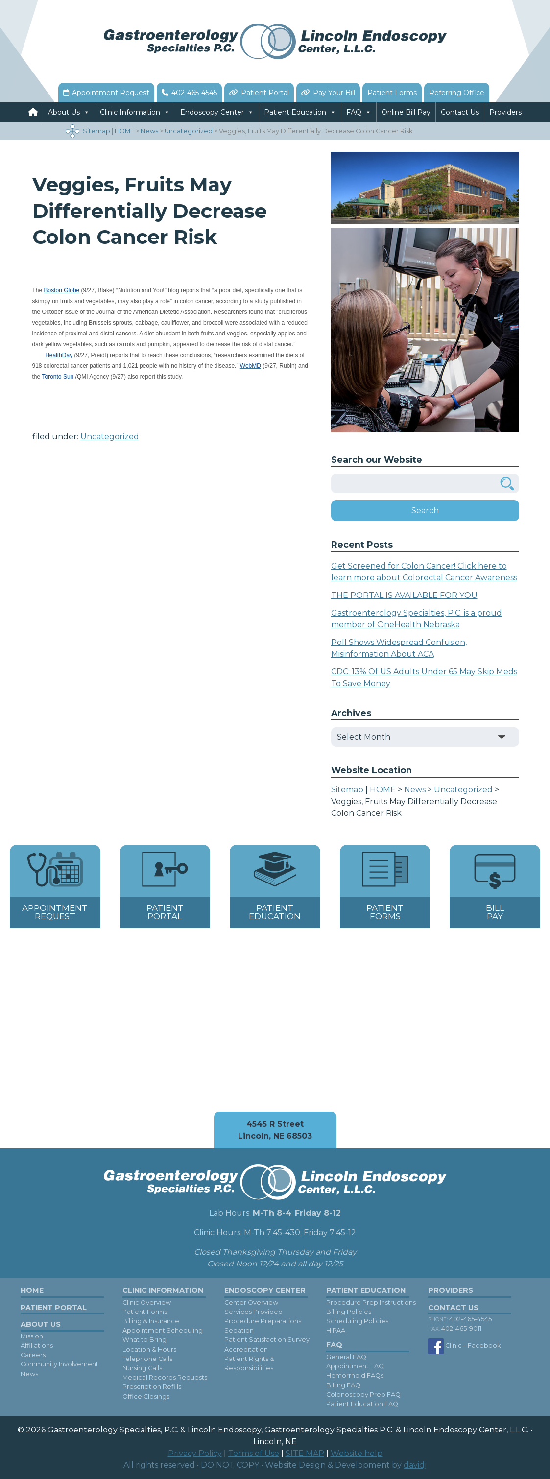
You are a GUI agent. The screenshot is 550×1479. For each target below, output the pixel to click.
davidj (415, 1465)
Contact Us (460, 112)
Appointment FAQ (355, 1366)
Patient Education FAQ (362, 1403)
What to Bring (144, 1340)
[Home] (33, 112)
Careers (33, 1355)
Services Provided (253, 1311)
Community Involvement (59, 1364)
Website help (357, 1453)
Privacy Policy (195, 1453)
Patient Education (295, 112)
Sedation (239, 1330)
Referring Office (456, 92)
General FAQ (346, 1356)
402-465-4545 (194, 92)
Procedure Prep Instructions (371, 1302)
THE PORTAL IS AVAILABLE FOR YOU (404, 595)
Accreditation (246, 1349)
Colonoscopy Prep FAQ (363, 1394)
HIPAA (335, 1330)
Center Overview (251, 1302)
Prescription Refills (151, 1387)
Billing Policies (348, 1311)
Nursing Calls (142, 1368)
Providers (505, 112)
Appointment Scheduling (162, 1330)
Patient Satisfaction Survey (267, 1340)
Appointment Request (110, 92)
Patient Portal (265, 92)
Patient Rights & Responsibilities (249, 1363)
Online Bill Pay (406, 112)
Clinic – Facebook (464, 1346)
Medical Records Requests (164, 1377)
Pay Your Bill (334, 92)
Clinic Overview (146, 1302)
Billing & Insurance (150, 1321)
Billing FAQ (343, 1385)
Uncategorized (109, 436)
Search (425, 510)
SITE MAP (305, 1453)
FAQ (353, 112)
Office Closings (145, 1396)
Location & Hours (149, 1349)
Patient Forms (392, 92)
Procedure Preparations (262, 1321)
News (29, 1374)
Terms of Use (253, 1453)
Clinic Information (130, 112)
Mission (32, 1336)
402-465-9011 (454, 1329)
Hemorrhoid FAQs (354, 1376)
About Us (64, 112)
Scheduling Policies (357, 1321)
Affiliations (37, 1345)
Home (32, 1290)
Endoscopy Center (212, 112)
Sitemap (96, 131)
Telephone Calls (147, 1358)
